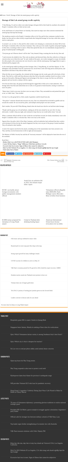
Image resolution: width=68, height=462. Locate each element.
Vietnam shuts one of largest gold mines (22, 283)
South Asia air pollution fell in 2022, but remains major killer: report (33, 182)
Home (2, 15)
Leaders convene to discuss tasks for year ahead (24, 297)
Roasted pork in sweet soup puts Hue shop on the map (26, 246)
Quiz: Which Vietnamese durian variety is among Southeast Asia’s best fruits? (36, 334)
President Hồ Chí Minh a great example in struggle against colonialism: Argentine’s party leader (38, 410)
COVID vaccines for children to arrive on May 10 (25, 261)
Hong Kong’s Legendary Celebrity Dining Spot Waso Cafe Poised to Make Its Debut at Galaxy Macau (36, 391)
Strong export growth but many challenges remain (25, 253)
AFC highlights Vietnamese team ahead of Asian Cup (13, 160)
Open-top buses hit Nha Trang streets (22, 361)
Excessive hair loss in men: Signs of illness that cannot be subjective (23, 146)
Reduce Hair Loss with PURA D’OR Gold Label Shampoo (20, 142)
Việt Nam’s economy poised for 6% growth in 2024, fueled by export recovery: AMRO (36, 268)
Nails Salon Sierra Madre (10, 150)
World (8, 15)
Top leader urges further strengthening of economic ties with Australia (33, 424)
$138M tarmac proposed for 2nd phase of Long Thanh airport (11, 222)
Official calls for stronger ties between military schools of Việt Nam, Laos (35, 417)
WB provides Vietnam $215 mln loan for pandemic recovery (30, 383)
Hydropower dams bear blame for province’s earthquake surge (31, 375)
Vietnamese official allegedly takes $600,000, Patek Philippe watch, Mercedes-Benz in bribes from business (55, 193)
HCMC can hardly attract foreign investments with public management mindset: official (11, 193)
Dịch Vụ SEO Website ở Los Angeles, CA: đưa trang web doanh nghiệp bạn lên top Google (30, 148)
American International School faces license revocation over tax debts (54, 222)
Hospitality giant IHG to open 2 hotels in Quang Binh (28, 320)
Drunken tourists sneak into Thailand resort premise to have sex (29, 275)
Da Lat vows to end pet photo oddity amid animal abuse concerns (32, 349)
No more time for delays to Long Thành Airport (14, 305)
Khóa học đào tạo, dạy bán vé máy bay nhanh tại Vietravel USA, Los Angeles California (36, 444)
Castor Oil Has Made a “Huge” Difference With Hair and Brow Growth (24, 144)
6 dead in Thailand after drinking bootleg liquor (32, 221)
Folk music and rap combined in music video (23, 238)
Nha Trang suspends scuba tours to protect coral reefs (28, 368)
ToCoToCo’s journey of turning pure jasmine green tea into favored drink (32, 290)
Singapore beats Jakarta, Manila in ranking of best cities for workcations (34, 327)
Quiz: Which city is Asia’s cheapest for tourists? (26, 341)
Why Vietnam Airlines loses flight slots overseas (55, 160)
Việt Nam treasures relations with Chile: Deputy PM (27, 431)
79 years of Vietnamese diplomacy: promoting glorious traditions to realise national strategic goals (38, 403)
